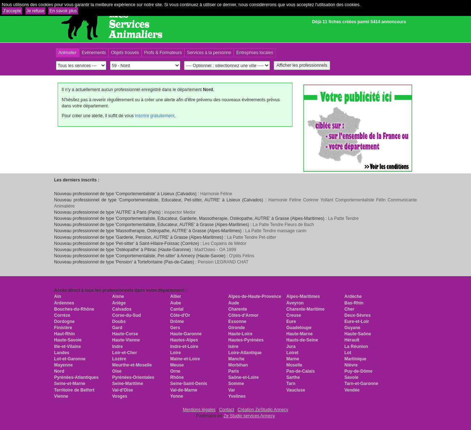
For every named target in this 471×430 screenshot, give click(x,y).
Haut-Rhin (64, 333)
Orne (175, 371)
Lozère (119, 358)
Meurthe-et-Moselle (132, 365)
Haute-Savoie (68, 340)
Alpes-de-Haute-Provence (254, 296)
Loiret (292, 352)
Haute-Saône (357, 333)
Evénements (94, 52)
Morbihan (238, 365)
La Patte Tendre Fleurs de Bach (283, 224)
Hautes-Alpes (184, 340)
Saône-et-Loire (243, 377)
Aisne (118, 296)
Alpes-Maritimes (303, 296)
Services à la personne (209, 52)
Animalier (67, 52)
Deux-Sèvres (357, 315)
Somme (236, 383)
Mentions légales (199, 409)
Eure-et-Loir (356, 321)
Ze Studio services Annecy (249, 415)
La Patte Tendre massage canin (276, 230)
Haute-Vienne (126, 340)
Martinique (355, 358)
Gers (175, 327)
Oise (117, 371)
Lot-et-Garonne (70, 358)
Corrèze (62, 315)
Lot (347, 352)
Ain (57, 296)
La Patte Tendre (343, 218)
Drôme (177, 321)
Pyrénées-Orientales (133, 377)
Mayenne (63, 365)
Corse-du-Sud (126, 315)
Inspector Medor (180, 212)
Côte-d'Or (180, 315)
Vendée (352, 390)
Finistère (63, 327)
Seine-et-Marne (69, 383)
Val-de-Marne (183, 390)
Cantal (177, 309)
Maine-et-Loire (185, 358)
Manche (236, 358)
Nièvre (351, 365)
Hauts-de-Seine (302, 340)
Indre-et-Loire (184, 346)
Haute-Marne (299, 333)
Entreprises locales (254, 52)
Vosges (119, 396)
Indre (117, 346)
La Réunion (356, 346)
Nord (59, 371)
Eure (291, 321)
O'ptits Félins (241, 255)
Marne (292, 358)
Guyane (352, 327)
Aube (175, 303)
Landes (61, 352)
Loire (175, 352)
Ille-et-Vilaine (67, 346)
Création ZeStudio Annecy (263, 409)
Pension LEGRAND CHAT (223, 262)
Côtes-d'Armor (243, 315)
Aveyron (295, 303)
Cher (349, 309)
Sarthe (293, 377)
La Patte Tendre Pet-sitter (251, 237)
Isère (233, 346)
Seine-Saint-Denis (188, 383)
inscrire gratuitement (155, 115)
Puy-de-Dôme (358, 371)
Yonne (176, 396)
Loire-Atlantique (245, 352)
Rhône (177, 377)
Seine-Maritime (127, 383)
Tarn (290, 383)
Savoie (351, 377)
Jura (290, 346)
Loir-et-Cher (124, 352)
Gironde (236, 327)
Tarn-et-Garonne (361, 383)
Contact (226, 409)
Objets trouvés (125, 52)
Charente (237, 309)
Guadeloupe (298, 327)
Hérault (351, 340)
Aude (233, 303)
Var (231, 390)
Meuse (177, 365)
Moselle (294, 365)
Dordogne (64, 321)
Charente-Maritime (305, 309)
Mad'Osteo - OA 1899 (215, 249)
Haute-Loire (240, 333)
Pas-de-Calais (300, 371)
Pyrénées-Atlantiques (76, 377)
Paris (233, 371)
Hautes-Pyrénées (245, 340)
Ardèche (353, 296)
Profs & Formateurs (163, 52)
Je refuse (35, 10)
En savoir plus (63, 10)
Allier (175, 296)
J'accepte (12, 10)
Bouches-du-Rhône (74, 309)
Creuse (293, 315)
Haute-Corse (125, 333)
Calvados (121, 309)
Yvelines (237, 396)
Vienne (61, 396)
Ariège (119, 303)
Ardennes (64, 303)
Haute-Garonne (186, 333)
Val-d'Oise (122, 390)
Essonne (237, 321)
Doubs (119, 321)
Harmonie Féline (216, 193)
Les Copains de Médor (224, 243)
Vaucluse (295, 390)
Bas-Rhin (354, 303)
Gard (117, 327)
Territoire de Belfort (74, 390)
